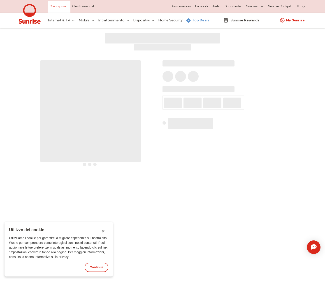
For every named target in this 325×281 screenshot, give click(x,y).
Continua (96, 267)
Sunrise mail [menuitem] (255, 6)
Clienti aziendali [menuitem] (83, 6)
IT (301, 6)
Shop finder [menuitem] (233, 6)
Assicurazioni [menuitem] (181, 6)
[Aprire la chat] (307, 247)
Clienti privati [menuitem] (59, 6)
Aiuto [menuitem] (216, 6)
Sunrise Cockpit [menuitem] (279, 6)
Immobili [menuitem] (201, 6)
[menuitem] (301, 6)
